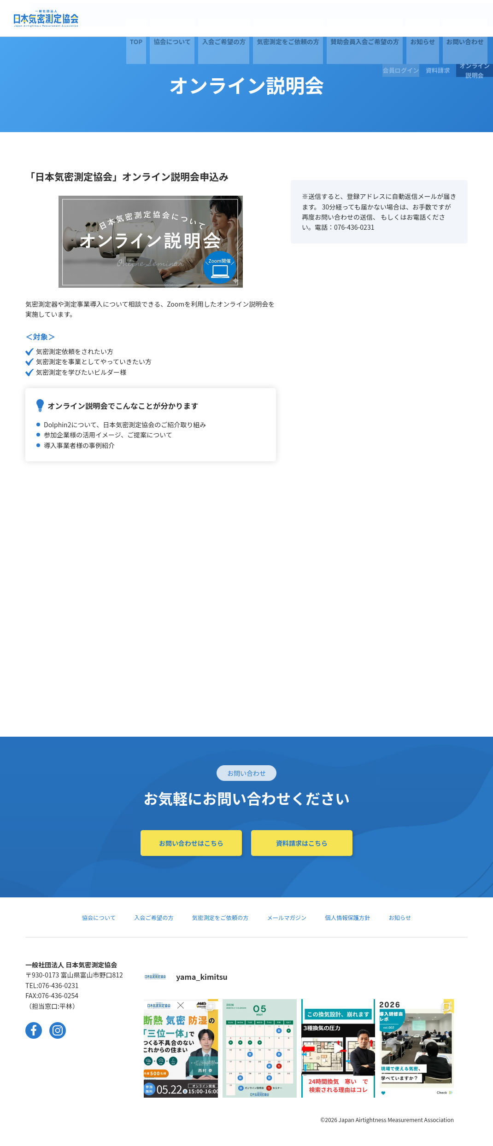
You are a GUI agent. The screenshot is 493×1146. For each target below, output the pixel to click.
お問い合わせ (359, 18)
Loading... (379, 471)
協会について (113, 18)
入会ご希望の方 (155, 18)
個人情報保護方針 (358, 917)
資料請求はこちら (302, 843)
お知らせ (325, 18)
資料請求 (438, 18)
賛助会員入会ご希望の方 (277, 18)
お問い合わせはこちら (191, 843)
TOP (85, 18)
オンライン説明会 (474, 18)
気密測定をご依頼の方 (210, 18)
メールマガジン (291, 917)
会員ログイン (400, 18)
